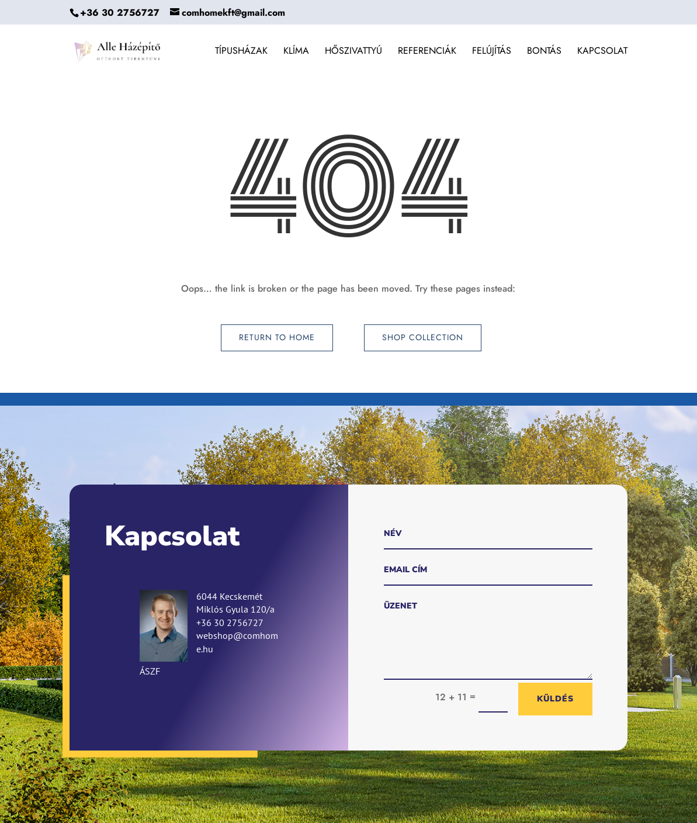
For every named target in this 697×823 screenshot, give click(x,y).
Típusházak (241, 52)
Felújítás (491, 52)
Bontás (544, 52)
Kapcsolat (602, 52)
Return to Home (277, 337)
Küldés (555, 698)
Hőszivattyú (353, 52)
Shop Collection (422, 337)
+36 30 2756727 (119, 12)
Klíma (296, 52)
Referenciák (427, 52)
